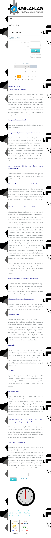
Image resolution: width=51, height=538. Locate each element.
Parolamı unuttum (36, 54)
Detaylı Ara (24, 478)
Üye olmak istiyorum (35, 57)
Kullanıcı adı (24, 43)
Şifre (27, 46)
